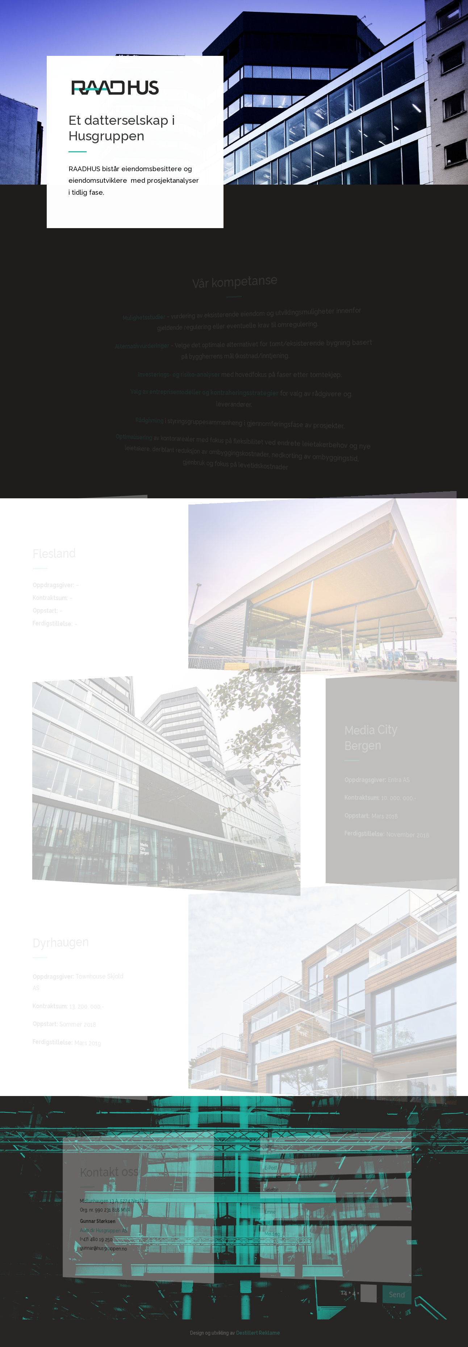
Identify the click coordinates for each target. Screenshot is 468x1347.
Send (389, 1297)
